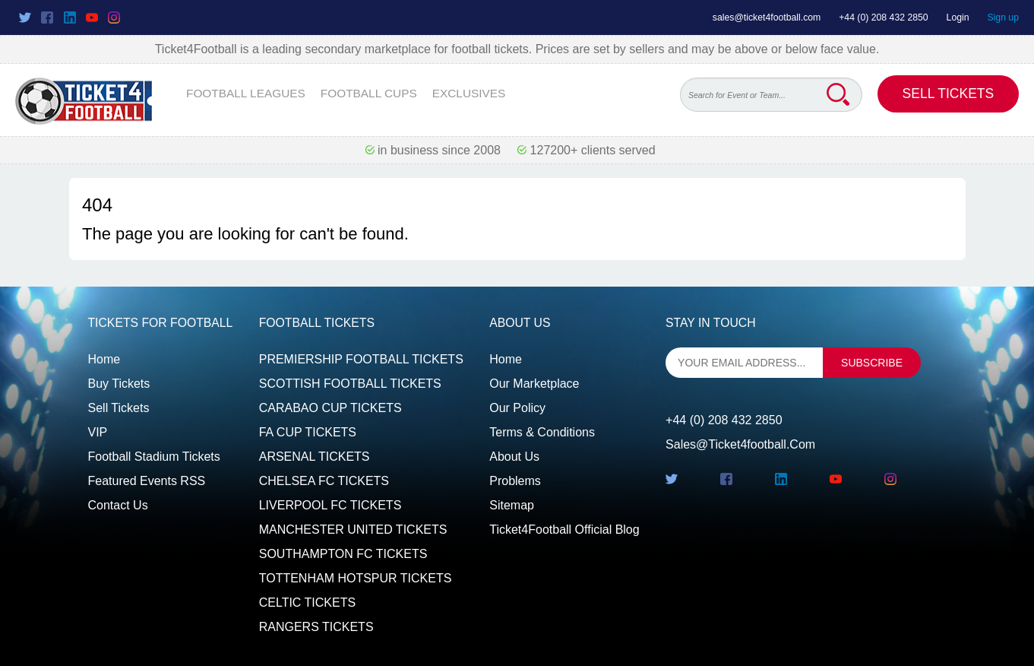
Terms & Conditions (542, 432)
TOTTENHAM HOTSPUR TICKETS (355, 578)
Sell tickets (119, 407)
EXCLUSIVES (469, 93)
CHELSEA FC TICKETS (324, 480)
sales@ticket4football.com (767, 17)
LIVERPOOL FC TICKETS (330, 505)
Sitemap (511, 505)
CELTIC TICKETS (307, 602)
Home (104, 359)
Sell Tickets (948, 93)
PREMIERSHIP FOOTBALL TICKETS (361, 359)
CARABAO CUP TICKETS (330, 407)
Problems (515, 480)
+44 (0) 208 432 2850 (883, 17)
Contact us (118, 505)
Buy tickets (119, 383)
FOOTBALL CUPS (369, 93)
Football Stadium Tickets (154, 456)
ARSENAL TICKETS (314, 456)
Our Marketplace (534, 383)
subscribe (872, 363)
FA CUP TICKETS (307, 432)
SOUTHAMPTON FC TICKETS (343, 553)
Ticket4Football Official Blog (564, 529)
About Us (514, 456)
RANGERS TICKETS (316, 626)
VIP (98, 432)
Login (958, 17)
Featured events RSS (147, 480)
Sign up (1003, 17)
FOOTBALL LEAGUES (245, 93)
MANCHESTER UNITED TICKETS (353, 529)
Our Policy (517, 407)
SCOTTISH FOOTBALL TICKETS (350, 383)
